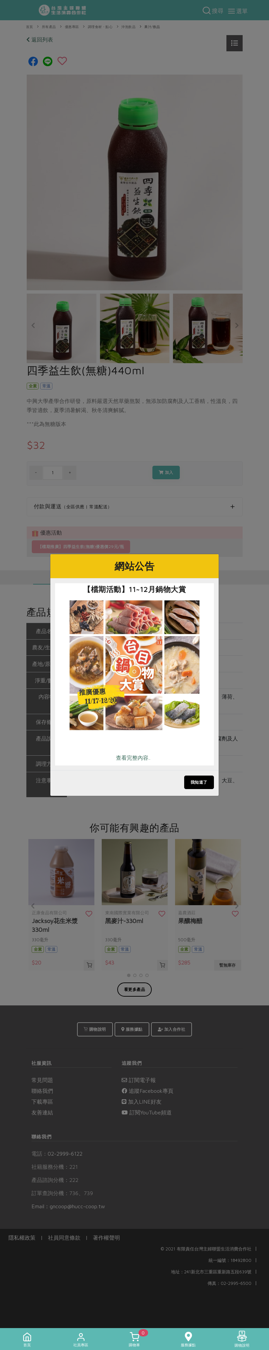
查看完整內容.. (133, 758)
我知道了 (199, 782)
